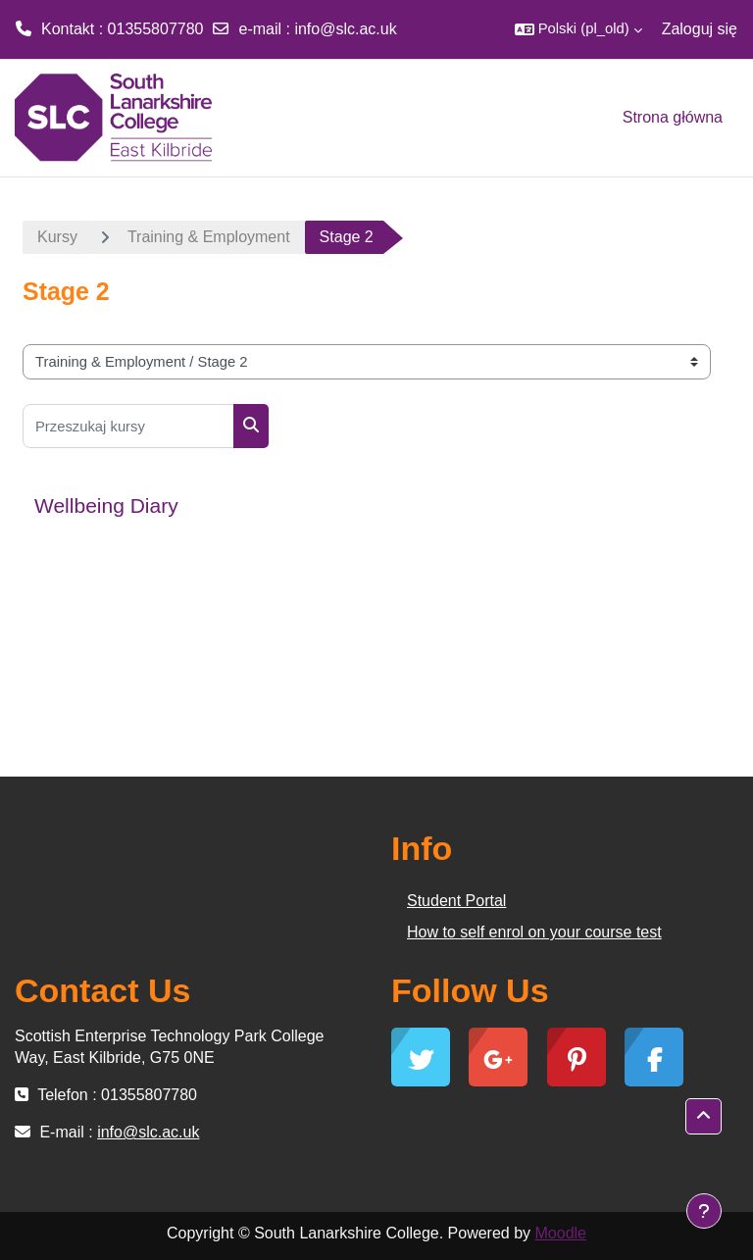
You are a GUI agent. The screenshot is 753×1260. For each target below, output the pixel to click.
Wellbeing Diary (106, 505)
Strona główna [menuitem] (673, 117)
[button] (578, 29)
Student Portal (456, 900)
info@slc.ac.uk (345, 29)
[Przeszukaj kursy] (128, 426)
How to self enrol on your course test (534, 932)
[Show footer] (704, 1211)
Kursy (57, 236)
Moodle (560, 1233)
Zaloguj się (699, 29)
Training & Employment (208, 236)
